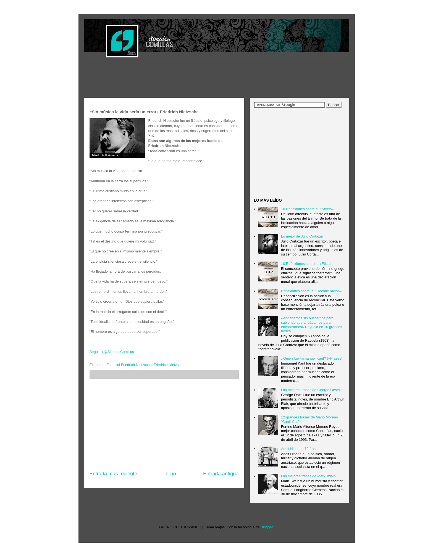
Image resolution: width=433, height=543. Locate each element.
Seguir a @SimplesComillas (112, 352)
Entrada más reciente (113, 473)
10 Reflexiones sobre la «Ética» (306, 264)
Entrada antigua (220, 473)
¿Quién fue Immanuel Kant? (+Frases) (311, 358)
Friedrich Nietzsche (169, 365)
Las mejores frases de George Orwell (310, 390)
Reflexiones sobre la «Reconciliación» (311, 291)
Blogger (267, 527)
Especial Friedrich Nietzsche (129, 365)
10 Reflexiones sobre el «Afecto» (307, 209)
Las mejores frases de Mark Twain (308, 476)
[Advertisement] (184, 78)
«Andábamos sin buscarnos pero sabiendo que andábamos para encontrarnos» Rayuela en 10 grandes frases (311, 324)
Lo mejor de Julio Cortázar (302, 236)
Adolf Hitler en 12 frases (300, 449)
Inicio (170, 473)
